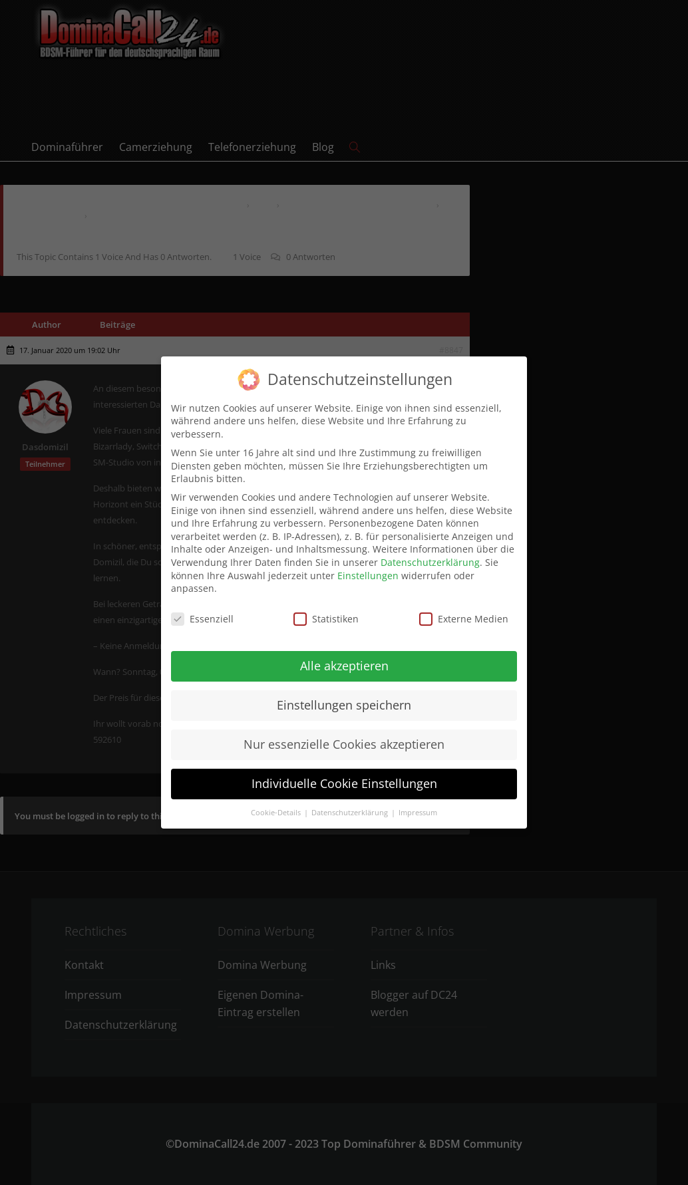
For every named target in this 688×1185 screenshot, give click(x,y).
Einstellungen (368, 565)
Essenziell (202, 609)
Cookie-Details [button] (277, 802)
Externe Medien (463, 609)
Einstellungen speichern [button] (344, 696)
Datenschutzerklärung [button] (350, 802)
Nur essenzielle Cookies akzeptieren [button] (344, 735)
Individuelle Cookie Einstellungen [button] (344, 773)
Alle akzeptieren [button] (344, 656)
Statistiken (326, 609)
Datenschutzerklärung (430, 553)
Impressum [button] (418, 802)
